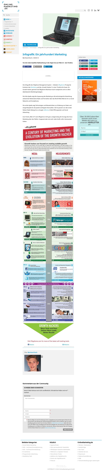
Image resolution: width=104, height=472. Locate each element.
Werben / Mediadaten (85, 445)
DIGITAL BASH (10, 49)
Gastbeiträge (82, 447)
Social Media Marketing (29, 445)
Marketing (34, 87)
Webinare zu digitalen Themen (59, 452)
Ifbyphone (61, 85)
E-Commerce (26, 452)
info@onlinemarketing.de (57, 423)
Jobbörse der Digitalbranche (59, 456)
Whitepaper (10, 31)
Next (99, 90)
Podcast (53, 460)
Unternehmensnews (10, 24)
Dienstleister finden (56, 454)
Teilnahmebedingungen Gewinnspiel (89, 460)
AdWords (46, 110)
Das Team (81, 449)
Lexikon (7, 28)
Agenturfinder (55, 445)
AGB (80, 458)
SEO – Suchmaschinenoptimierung (32, 447)
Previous (80, 90)
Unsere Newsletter (10, 26)
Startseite (25, 47)
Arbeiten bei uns (83, 452)
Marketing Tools (27, 456)
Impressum (82, 454)
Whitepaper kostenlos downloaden (60, 449)
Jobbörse (9, 39)
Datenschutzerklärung (50, 427)
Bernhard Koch (32, 352)
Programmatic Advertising (30, 454)
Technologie (33, 47)
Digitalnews (8, 22)
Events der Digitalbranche (58, 458)
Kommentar (27, 396)
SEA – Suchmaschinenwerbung (31, 449)
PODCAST (9, 52)
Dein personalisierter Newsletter (60, 447)
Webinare (9, 33)
